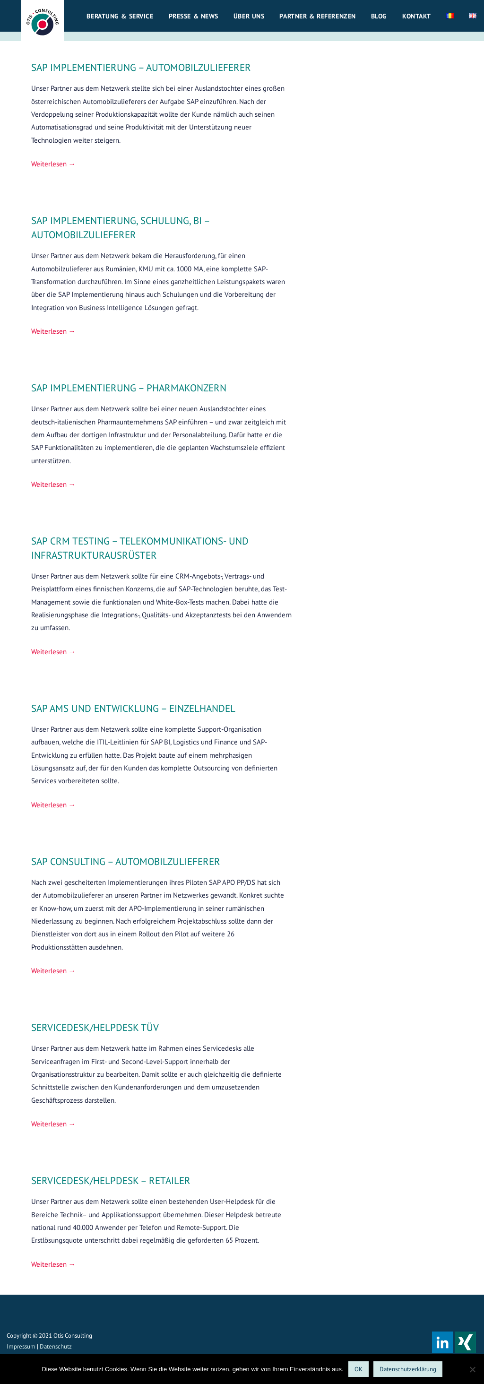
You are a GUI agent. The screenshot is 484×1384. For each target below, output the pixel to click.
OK (358, 1369)
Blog (379, 16)
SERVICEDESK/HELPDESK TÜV (95, 1027)
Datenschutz (56, 1346)
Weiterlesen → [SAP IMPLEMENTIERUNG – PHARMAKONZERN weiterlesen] (53, 484)
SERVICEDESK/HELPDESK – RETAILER (110, 1180)
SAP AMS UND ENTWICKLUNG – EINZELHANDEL (133, 708)
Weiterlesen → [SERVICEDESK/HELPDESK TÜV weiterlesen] (53, 1123)
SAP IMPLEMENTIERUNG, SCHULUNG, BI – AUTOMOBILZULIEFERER (120, 227)
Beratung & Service (119, 16)
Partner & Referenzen (317, 16)
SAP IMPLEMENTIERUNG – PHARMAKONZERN (128, 387)
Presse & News (193, 16)
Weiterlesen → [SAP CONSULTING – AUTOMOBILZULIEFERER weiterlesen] (53, 970)
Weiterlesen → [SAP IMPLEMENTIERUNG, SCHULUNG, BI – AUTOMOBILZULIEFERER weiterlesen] (53, 331)
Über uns (249, 16)
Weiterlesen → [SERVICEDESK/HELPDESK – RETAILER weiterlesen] (53, 1264)
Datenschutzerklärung (408, 1369)
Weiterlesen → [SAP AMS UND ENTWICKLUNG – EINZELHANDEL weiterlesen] (53, 804)
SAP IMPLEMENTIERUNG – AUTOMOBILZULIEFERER (141, 67)
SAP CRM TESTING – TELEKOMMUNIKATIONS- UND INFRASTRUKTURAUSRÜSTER (140, 548)
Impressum (21, 1346)
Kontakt (416, 16)
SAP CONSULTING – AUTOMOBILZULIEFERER (125, 861)
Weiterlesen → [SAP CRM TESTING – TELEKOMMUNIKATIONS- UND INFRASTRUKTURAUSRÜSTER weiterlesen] (53, 651)
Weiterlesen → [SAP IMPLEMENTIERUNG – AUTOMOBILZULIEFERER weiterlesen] (53, 163)
